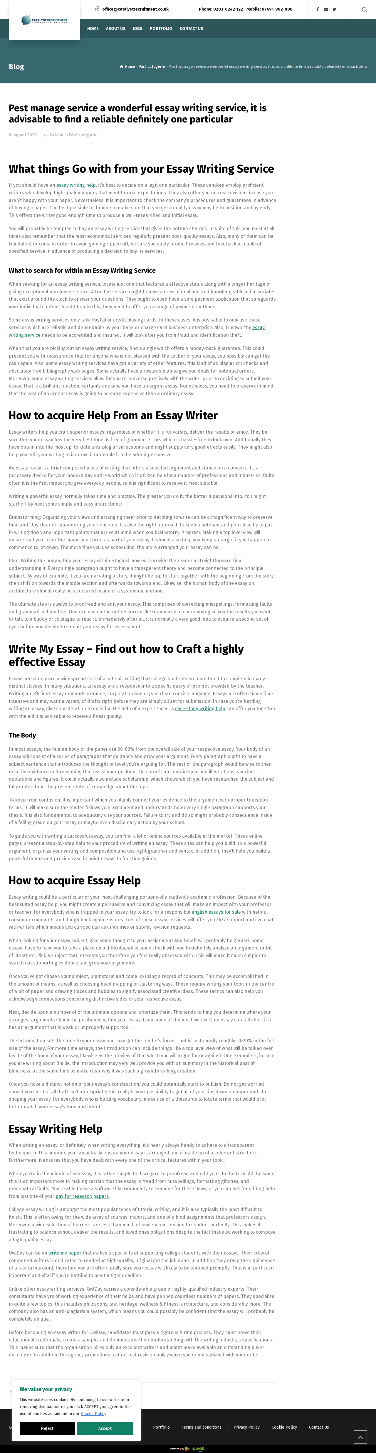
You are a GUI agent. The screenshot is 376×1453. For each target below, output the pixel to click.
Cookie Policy (93, 1413)
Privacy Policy (247, 1427)
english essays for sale (216, 912)
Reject (47, 1428)
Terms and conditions (201, 1427)
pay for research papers (82, 1196)
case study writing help (200, 708)
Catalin (56, 134)
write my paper (64, 1253)
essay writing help (76, 185)
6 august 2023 (23, 134)
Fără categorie (83, 134)
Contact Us (319, 1427)
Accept (105, 1428)
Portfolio (161, 1427)
